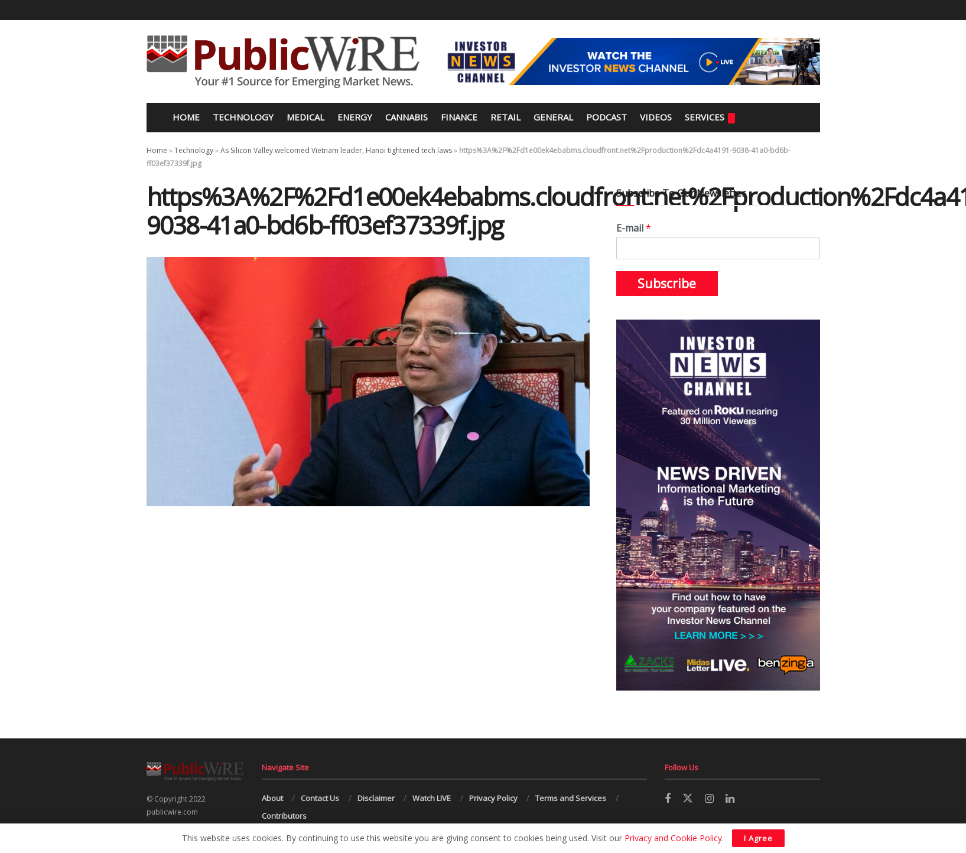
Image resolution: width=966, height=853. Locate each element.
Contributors (284, 815)
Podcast (606, 117)
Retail (505, 117)
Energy (354, 117)
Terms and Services (570, 798)
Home (185, 117)
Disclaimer (376, 798)
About (272, 798)
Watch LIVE (431, 798)
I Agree (758, 838)
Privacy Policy (493, 798)
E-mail (633, 228)
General (553, 117)
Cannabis (406, 117)
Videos (656, 117)
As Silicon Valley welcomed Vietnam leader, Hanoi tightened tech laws (336, 150)
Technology (243, 117)
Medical (305, 117)
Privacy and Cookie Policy (673, 838)
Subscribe (667, 283)
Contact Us (320, 798)
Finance (459, 117)
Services (710, 117)
